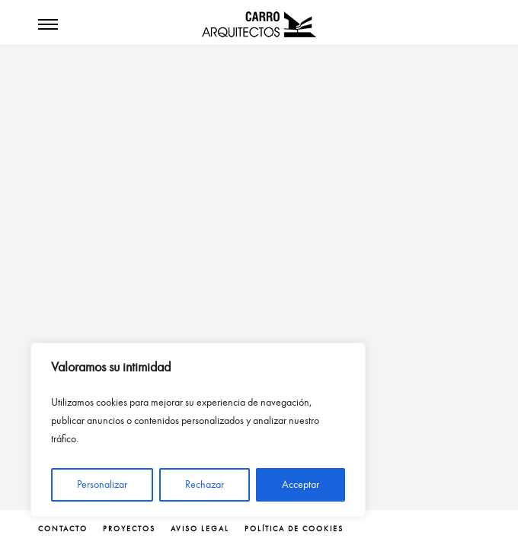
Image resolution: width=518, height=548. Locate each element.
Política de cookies (294, 529)
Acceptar (300, 484)
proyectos (129, 529)
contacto (63, 529)
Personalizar (102, 484)
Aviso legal (200, 529)
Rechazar (204, 484)
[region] (198, 430)
